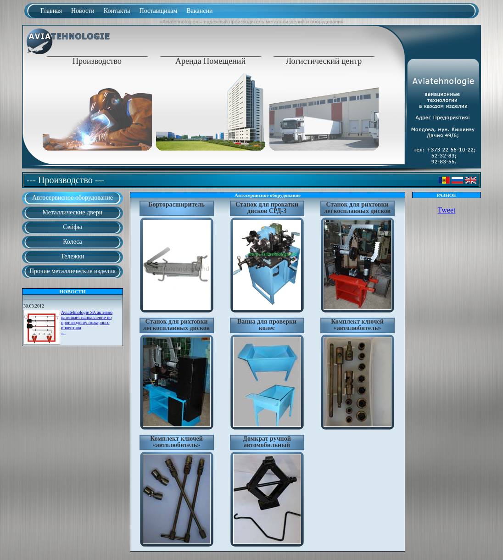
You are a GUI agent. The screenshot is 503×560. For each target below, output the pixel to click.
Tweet (447, 210)
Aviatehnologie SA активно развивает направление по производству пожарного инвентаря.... (86, 322)
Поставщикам (159, 10)
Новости (83, 10)
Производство (97, 61)
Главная (51, 10)
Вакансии (199, 10)
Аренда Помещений (210, 61)
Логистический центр (324, 61)
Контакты (117, 10)
